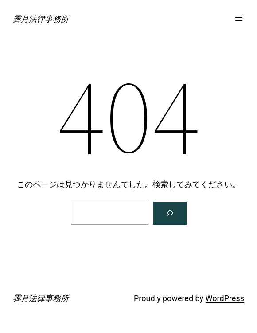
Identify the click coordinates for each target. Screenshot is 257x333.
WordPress (225, 298)
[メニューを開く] (239, 19)
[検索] (170, 213)
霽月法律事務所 (41, 19)
